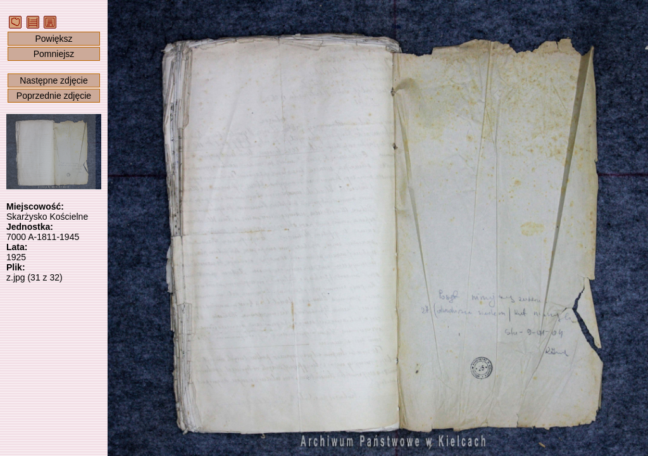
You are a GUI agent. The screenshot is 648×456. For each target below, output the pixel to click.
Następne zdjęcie (53, 80)
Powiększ (53, 39)
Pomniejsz (54, 54)
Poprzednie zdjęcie (53, 96)
